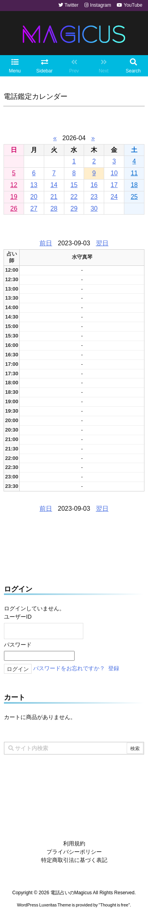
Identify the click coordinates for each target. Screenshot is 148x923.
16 (93, 185)
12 (13, 185)
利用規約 (74, 843)
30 (93, 208)
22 (74, 196)
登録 (113, 668)
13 (33, 185)
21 (54, 196)
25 (134, 196)
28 (54, 208)
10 (114, 173)
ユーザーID (18, 616)
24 (114, 196)
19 (13, 196)
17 (114, 185)
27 (33, 208)
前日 (45, 243)
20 (33, 196)
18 (134, 185)
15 (74, 185)
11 (134, 173)
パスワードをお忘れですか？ (69, 668)
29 (74, 208)
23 (93, 196)
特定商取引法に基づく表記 (74, 860)
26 (13, 208)
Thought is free (114, 905)
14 (54, 185)
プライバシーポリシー (74, 852)
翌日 (102, 243)
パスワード (18, 644)
